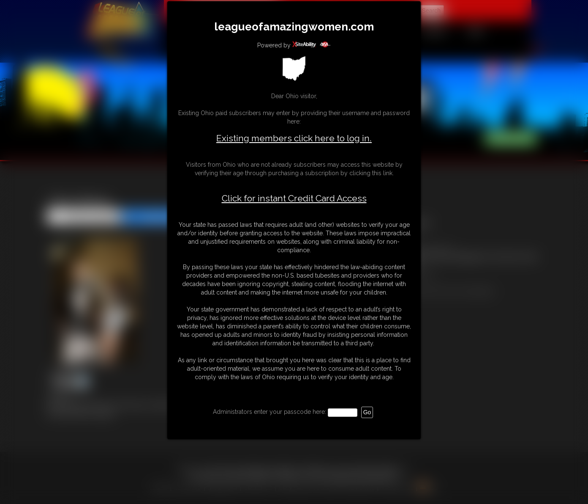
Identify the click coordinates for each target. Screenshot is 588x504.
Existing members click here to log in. (294, 138)
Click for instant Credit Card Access (294, 198)
